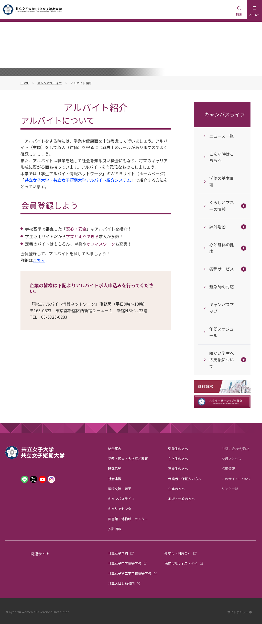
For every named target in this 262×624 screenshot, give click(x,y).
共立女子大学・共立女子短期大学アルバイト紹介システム (78, 180)
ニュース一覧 (221, 136)
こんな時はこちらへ (221, 157)
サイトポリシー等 (239, 612)
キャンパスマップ (221, 307)
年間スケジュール (221, 332)
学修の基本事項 (221, 181)
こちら (39, 260)
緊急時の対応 (221, 287)
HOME (24, 83)
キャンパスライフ (49, 83)
